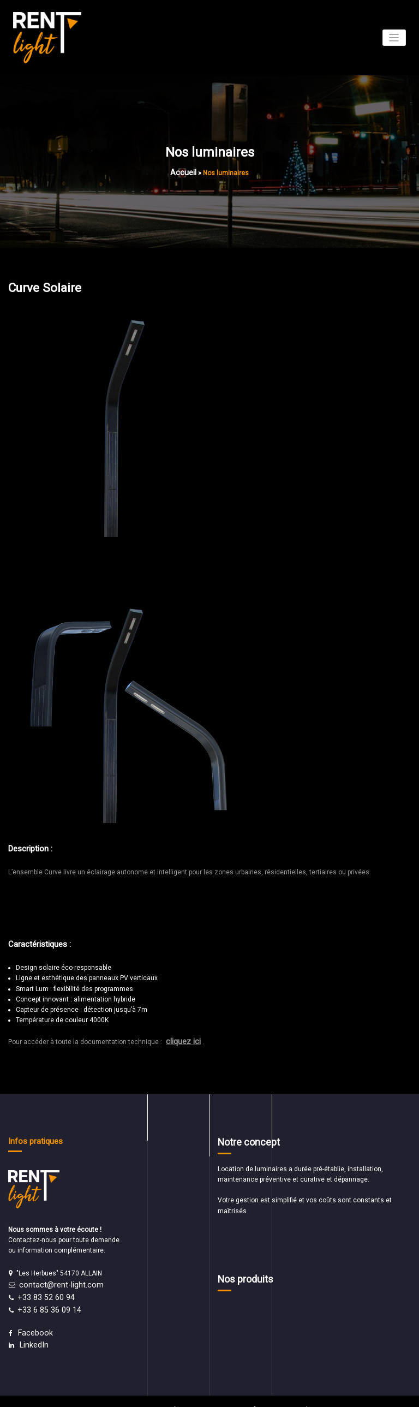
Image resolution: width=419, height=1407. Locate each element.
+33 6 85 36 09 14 (44, 1299)
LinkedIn (32, 1331)
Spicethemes (299, 1393)
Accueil (183, 171)
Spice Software (248, 1393)
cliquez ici (181, 1037)
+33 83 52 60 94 (41, 1289)
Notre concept (244, 1136)
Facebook (32, 1321)
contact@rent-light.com (55, 1279)
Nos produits (241, 1271)
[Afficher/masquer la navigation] (394, 37)
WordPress (182, 1393)
